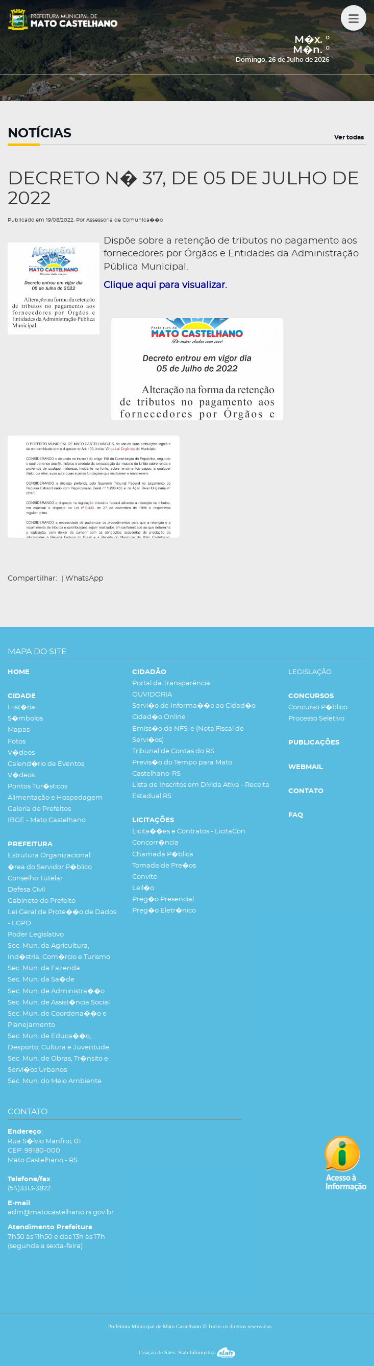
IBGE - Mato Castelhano (47, 820)
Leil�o (143, 888)
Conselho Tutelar (35, 878)
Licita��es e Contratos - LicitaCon (188, 831)
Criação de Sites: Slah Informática (187, 1352)
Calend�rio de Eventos (46, 764)
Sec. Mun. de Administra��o (56, 991)
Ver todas (349, 137)
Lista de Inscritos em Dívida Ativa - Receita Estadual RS (200, 791)
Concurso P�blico (317, 707)
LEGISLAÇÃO (310, 672)
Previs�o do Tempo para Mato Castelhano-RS (182, 768)
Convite (144, 877)
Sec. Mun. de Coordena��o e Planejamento (57, 1019)
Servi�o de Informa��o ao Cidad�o (194, 706)
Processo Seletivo (316, 718)
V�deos (21, 753)
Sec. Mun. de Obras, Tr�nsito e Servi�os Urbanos (58, 1064)
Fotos (17, 741)
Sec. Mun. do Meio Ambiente (55, 1081)
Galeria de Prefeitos (39, 809)
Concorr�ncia (155, 843)
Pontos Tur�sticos (37, 786)
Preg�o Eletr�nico (164, 910)
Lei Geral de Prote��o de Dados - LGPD (62, 918)
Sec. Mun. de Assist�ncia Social (59, 1002)
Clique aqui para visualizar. (165, 285)
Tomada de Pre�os (164, 865)
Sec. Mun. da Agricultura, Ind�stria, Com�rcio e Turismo (59, 952)
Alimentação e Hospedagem (55, 798)
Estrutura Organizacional (49, 855)
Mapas (19, 730)
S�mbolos (25, 718)
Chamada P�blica (162, 854)
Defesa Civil (26, 889)
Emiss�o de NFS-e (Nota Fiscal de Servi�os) (188, 735)
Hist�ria (21, 707)
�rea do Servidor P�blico (50, 867)
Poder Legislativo (36, 934)
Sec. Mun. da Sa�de (41, 979)
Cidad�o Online (159, 717)
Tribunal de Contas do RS (173, 751)
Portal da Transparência (171, 683)
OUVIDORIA (152, 694)
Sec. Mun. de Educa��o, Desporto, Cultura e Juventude (58, 1042)
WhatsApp (84, 578)
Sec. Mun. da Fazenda (44, 968)
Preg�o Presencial (163, 899)
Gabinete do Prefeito (42, 901)
